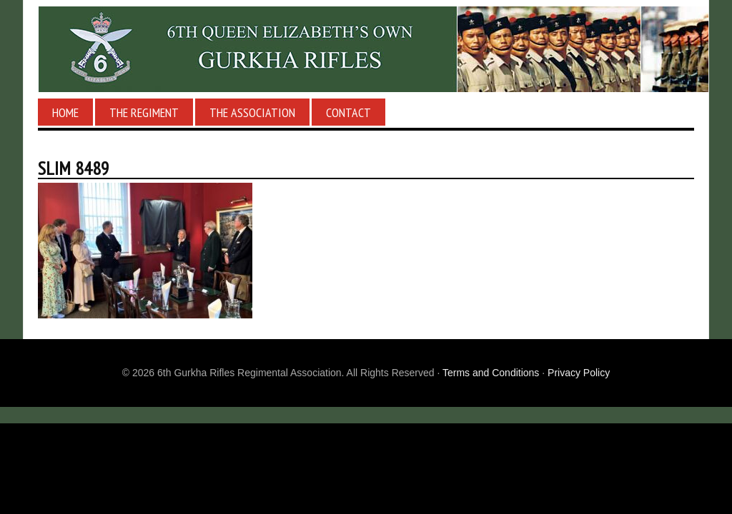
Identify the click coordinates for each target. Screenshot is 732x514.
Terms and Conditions (490, 372)
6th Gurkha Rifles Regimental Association (366, 49)
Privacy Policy (579, 372)
